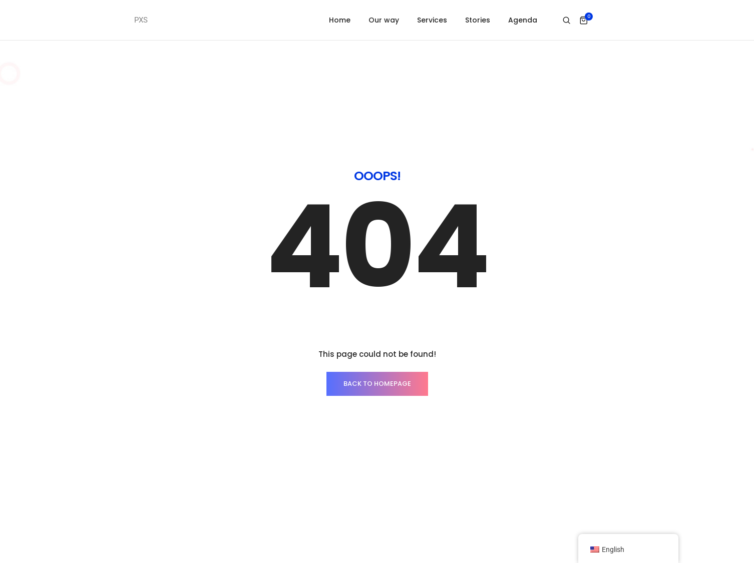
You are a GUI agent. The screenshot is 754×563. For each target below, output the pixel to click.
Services (432, 20)
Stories (477, 20)
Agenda (522, 20)
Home (339, 20)
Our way (383, 20)
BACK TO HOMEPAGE (377, 383)
